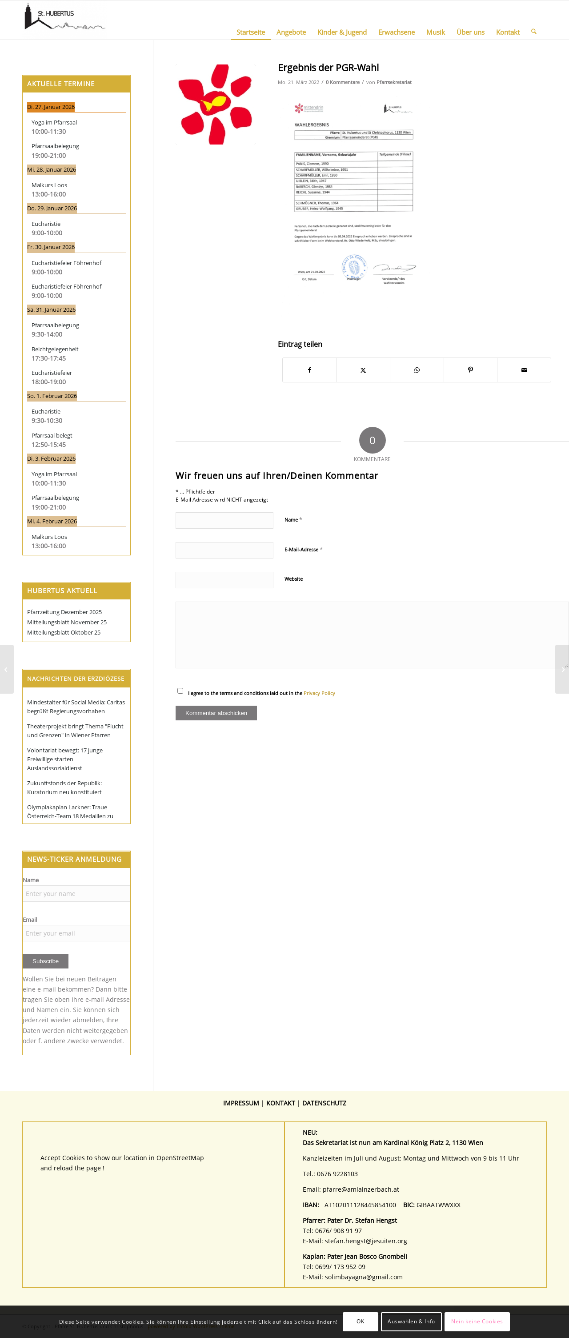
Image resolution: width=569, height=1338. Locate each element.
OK (360, 1321)
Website (293, 578)
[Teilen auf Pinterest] (470, 370)
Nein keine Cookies (477, 1321)
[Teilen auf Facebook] (310, 370)
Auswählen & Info (411, 1321)
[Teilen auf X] (363, 370)
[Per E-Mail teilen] (524, 370)
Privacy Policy (319, 693)
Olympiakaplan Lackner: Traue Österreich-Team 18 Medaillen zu (70, 811)
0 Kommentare (343, 82)
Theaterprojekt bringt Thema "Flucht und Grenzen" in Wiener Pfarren (75, 730)
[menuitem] (251, 20)
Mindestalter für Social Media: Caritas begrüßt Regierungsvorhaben (76, 706)
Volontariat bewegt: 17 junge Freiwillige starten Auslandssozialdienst (65, 759)
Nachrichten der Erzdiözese (75, 679)
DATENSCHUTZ (324, 1103)
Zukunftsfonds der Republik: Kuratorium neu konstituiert (64, 787)
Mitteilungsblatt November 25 (67, 622)
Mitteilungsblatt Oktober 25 (63, 632)
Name (293, 519)
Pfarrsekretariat (394, 82)
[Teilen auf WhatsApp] (417, 370)
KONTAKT (280, 1103)
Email (30, 920)
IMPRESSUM (241, 1103)
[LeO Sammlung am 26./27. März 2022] (562, 669)
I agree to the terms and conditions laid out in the (261, 693)
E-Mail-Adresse (303, 549)
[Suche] (533, 20)
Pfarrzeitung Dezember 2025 (64, 612)
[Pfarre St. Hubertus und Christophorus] (64, 20)
